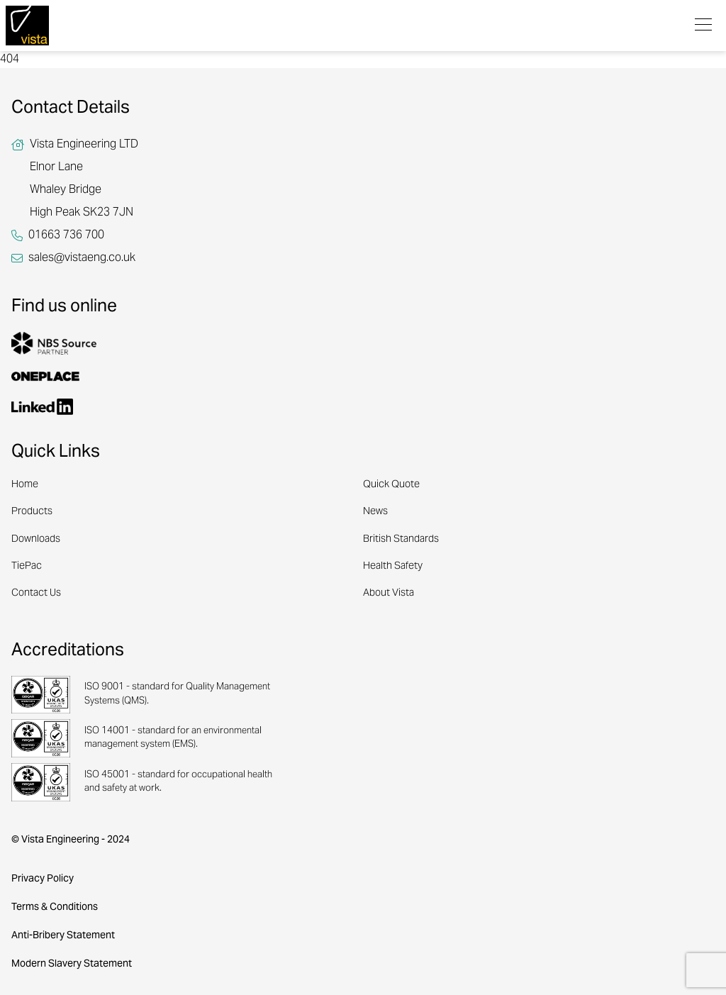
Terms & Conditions (54, 907)
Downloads (35, 539)
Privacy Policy (42, 879)
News (375, 512)
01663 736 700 (66, 235)
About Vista (388, 593)
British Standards (401, 539)
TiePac (26, 566)
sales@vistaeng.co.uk (81, 258)
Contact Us (36, 593)
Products (31, 512)
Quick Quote (391, 485)
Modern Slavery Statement (71, 964)
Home (24, 485)
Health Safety (393, 566)
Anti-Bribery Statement (63, 936)
